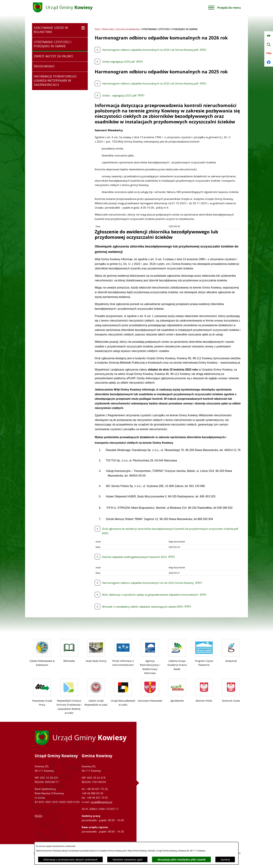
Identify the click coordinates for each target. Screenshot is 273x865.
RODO (38, 816)
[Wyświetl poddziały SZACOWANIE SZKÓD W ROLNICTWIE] (83, 28)
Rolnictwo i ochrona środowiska (121, 29)
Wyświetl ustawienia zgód (127, 859)
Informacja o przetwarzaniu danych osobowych (70, 859)
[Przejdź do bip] (268, 53)
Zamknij (225, 859)
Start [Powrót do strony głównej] (97, 29)
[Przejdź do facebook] (268, 62)
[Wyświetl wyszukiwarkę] (268, 44)
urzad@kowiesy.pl (101, 802)
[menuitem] (60, 30)
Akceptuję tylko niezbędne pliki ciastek (181, 859)
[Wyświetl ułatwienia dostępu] (268, 35)
